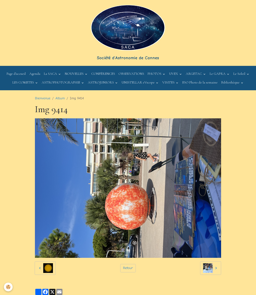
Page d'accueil (16, 73)
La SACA (51, 73)
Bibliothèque (230, 82)
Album (60, 98)
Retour (128, 268)
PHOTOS (155, 73)
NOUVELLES (74, 73)
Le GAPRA (218, 73)
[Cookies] (8, 287)
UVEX (174, 73)
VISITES (168, 82)
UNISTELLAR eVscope (138, 82)
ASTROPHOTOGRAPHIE (61, 82)
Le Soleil (239, 73)
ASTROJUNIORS (101, 82)
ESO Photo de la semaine (200, 82)
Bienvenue (42, 98)
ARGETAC (194, 73)
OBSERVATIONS (131, 73)
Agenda (34, 73)
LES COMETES (23, 82)
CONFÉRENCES (103, 73)
